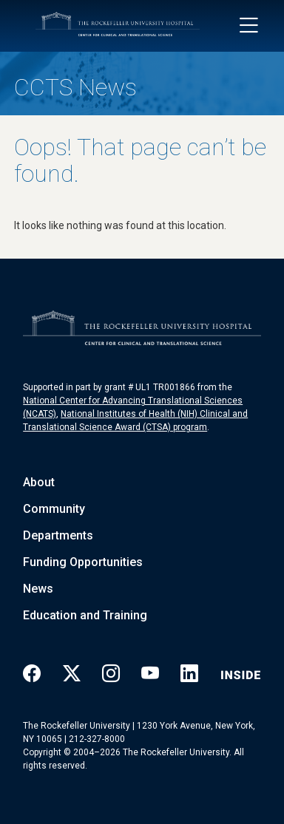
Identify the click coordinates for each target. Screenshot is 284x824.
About (39, 482)
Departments (58, 535)
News (38, 589)
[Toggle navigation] (248, 26)
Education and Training (85, 615)
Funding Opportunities (83, 562)
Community (54, 509)
